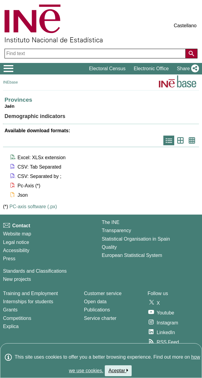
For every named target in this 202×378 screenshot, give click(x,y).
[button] (187, 68)
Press (9, 258)
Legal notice (16, 242)
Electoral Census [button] (107, 68)
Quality (109, 247)
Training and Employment (30, 293)
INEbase (10, 82)
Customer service (102, 293)
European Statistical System (132, 255)
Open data (95, 301)
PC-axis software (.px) (33, 206)
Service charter (100, 318)
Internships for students (28, 301)
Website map (17, 233)
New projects (17, 279)
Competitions (17, 318)
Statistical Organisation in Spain (136, 239)
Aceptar (118, 370)
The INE (111, 222)
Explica (11, 326)
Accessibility (16, 250)
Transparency (116, 230)
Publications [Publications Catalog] (97, 309)
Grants (10, 309)
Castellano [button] (185, 25)
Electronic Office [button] (151, 68)
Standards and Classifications (35, 271)
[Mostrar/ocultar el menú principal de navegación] (8, 68)
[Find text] (96, 53)
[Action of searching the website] (191, 53)
